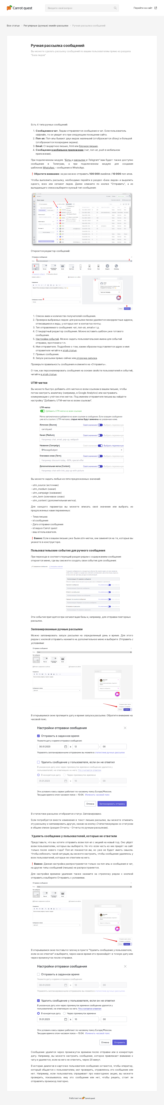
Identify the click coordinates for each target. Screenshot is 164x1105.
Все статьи (13, 25)
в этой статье (49, 374)
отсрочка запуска (86, 358)
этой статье (70, 350)
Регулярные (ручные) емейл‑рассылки (46, 25)
